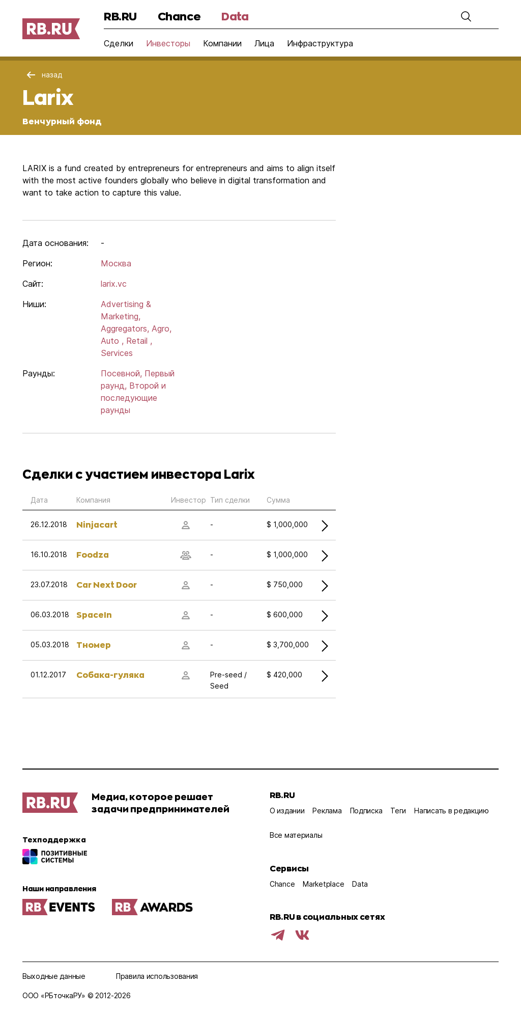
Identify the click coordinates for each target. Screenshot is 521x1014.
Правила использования (157, 976)
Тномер (93, 644)
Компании (222, 43)
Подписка (366, 810)
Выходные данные (53, 976)
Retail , (139, 341)
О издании (287, 810)
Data (234, 16)
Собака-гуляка (110, 674)
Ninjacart (97, 524)
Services (117, 353)
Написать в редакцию (451, 810)
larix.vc (114, 284)
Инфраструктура (320, 43)
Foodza (92, 554)
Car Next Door (106, 584)
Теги (398, 810)
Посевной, (121, 373)
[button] (466, 16)
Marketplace (323, 884)
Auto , (112, 341)
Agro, (161, 328)
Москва (116, 263)
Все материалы (296, 835)
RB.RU (120, 16)
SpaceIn (94, 614)
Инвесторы (168, 43)
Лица (264, 43)
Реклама (326, 810)
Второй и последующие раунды (133, 397)
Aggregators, (125, 328)
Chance (179, 16)
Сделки (118, 43)
